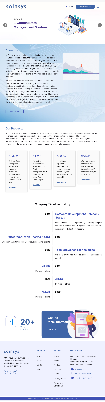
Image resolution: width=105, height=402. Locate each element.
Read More (13, 188)
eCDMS (40, 361)
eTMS (39, 369)
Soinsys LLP (38, 398)
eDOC (39, 365)
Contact (57, 374)
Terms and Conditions (58, 384)
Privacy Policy (60, 379)
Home (56, 356)
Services (57, 369)
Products (58, 365)
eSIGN (40, 356)
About (56, 361)
